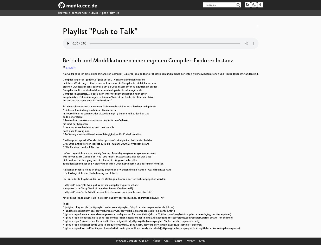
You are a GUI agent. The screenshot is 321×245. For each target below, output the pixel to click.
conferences (79, 13)
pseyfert (71, 68)
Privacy (190, 241)
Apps (166, 241)
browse (63, 13)
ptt (104, 13)
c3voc (202, 241)
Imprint (178, 241)
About (156, 241)
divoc (94, 13)
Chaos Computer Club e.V (134, 241)
